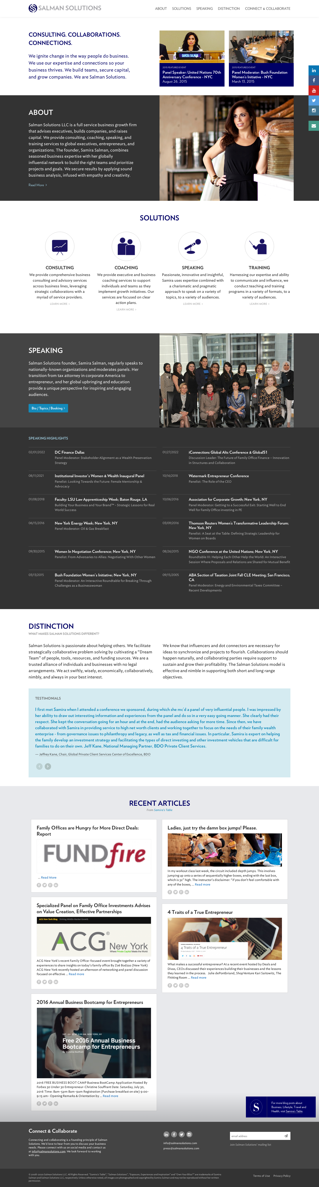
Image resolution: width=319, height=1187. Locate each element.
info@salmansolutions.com (48, 1151)
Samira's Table (163, 810)
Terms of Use (261, 1175)
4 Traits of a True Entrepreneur (200, 912)
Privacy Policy (281, 1175)
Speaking (204, 9)
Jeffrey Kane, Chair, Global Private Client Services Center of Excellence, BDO (95, 754)
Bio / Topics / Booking (48, 408)
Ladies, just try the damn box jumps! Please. (212, 828)
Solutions (181, 9)
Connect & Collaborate (267, 9)
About (161, 9)
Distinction (229, 9)
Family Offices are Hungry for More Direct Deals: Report (88, 831)
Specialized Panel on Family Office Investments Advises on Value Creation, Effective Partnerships (93, 908)
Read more (202, 884)
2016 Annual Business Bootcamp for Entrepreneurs (90, 1002)
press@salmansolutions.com (181, 1148)
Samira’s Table (294, 1111)
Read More (38, 185)
